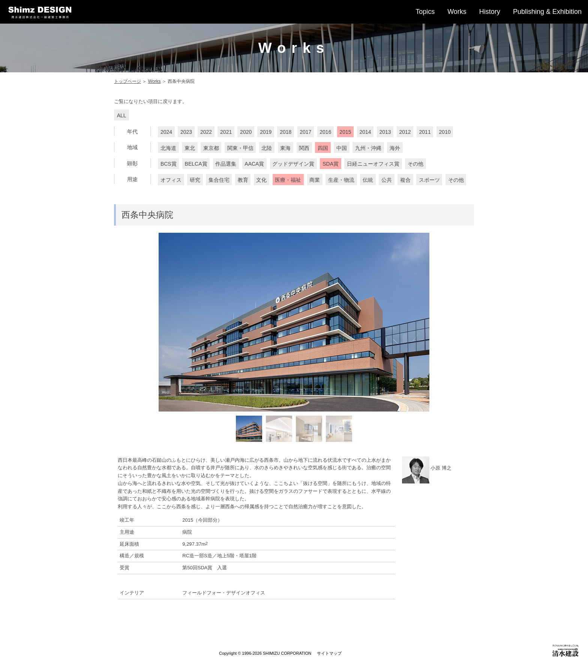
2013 (385, 132)
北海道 (168, 148)
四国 (323, 148)
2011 (425, 132)
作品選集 (225, 164)
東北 (189, 148)
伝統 (368, 180)
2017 (305, 132)
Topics (425, 11)
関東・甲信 (240, 148)
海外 (395, 148)
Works (456, 11)
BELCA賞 (196, 164)
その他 (415, 164)
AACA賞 (254, 164)
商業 (314, 180)
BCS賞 (168, 164)
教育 (243, 180)
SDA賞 (330, 164)
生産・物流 (341, 180)
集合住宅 (219, 180)
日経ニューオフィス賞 (373, 164)
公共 (386, 180)
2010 (445, 132)
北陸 (266, 148)
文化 (261, 180)
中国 (341, 148)
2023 (186, 132)
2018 (285, 132)
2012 (405, 132)
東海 (285, 148)
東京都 (211, 148)
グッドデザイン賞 (293, 164)
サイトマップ (329, 653)
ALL (121, 115)
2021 (226, 132)
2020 (246, 132)
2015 (345, 132)
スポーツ (429, 180)
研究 (195, 180)
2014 (365, 132)
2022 (206, 132)
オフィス (171, 180)
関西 (304, 148)
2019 (266, 132)
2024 (166, 132)
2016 (325, 132)
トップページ (127, 81)
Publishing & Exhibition (547, 11)
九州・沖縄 (368, 148)
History (489, 11)
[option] (294, 322)
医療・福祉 (288, 180)
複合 (405, 180)
